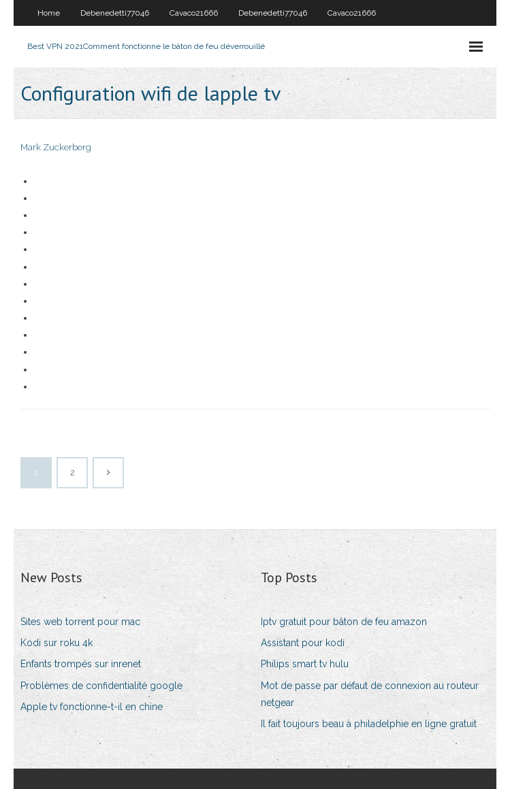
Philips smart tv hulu (305, 663)
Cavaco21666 (194, 13)
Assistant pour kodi (303, 642)
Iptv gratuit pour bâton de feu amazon (344, 621)
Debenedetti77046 (114, 13)
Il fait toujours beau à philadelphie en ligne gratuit (369, 723)
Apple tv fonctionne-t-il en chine (91, 706)
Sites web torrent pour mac (80, 621)
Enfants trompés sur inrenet (80, 663)
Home (48, 13)
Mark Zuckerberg (55, 147)
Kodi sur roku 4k (56, 642)
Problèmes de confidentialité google (101, 685)
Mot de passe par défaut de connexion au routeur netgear (370, 694)
